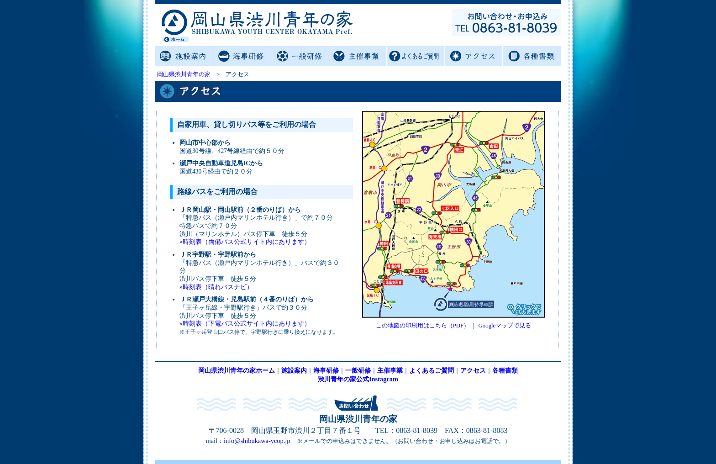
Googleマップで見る (505, 325)
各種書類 (531, 56)
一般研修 (300, 56)
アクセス (473, 56)
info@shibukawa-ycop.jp (257, 440)
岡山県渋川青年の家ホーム (236, 370)
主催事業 (358, 56)
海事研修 (242, 56)
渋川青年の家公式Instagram (358, 379)
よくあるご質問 (415, 56)
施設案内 (184, 56)
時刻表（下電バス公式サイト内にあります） (247, 323)
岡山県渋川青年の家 (184, 74)
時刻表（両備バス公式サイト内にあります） (247, 241)
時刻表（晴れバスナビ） (218, 287)
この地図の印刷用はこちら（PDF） (422, 325)
